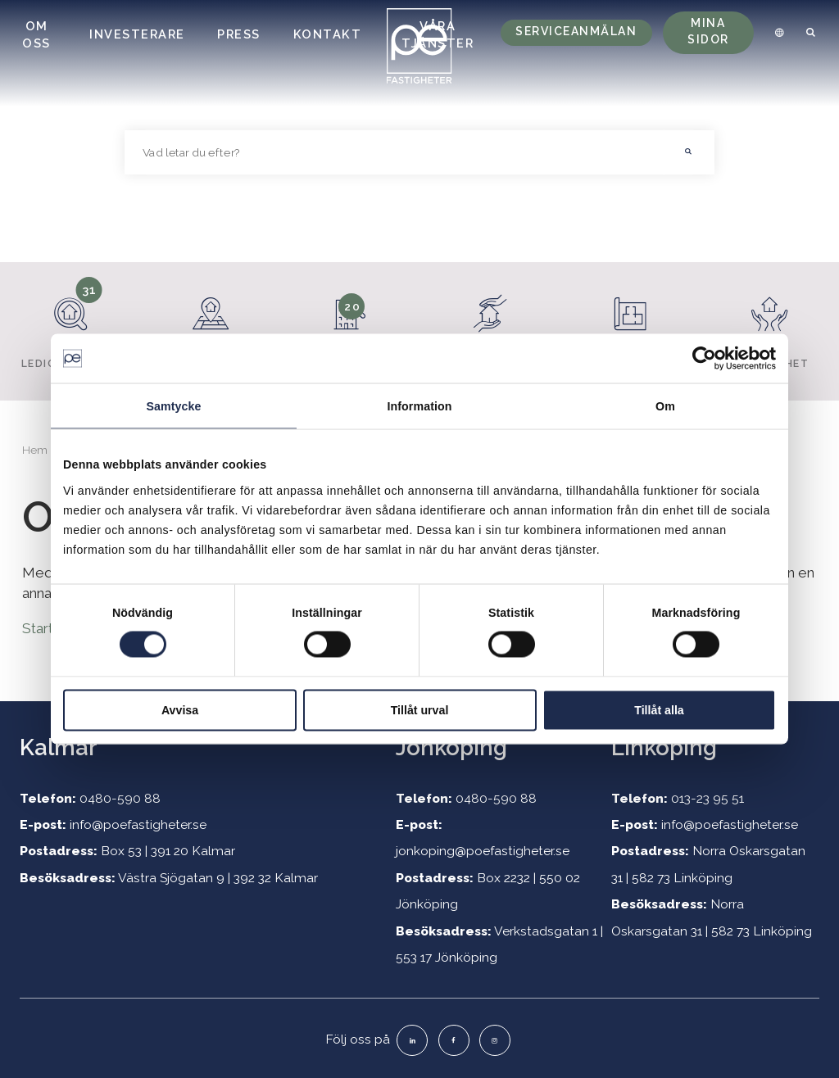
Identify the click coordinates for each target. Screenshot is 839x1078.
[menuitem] (777, 33)
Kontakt (327, 34)
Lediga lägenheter (349, 330)
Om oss (36, 34)
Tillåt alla (658, 709)
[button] (689, 151)
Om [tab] (665, 406)
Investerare (137, 34)
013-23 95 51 (707, 798)
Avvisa (179, 709)
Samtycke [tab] (173, 406)
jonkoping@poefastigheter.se (482, 850)
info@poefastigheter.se (138, 824)
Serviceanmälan (576, 31)
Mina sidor (708, 31)
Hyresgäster (490, 323)
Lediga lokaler (70, 323)
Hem (35, 449)
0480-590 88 (120, 798)
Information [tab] (419, 406)
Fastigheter (211, 323)
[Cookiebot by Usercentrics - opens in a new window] (704, 358)
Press (239, 34)
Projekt (630, 323)
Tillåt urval (420, 709)
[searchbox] (394, 151)
